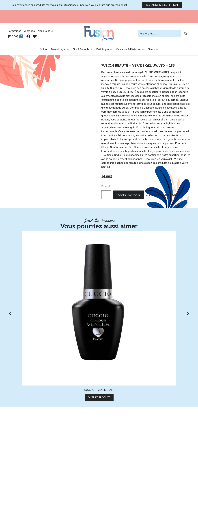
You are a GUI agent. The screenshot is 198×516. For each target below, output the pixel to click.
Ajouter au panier (128, 194)
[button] (162, 195)
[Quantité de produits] (106, 195)
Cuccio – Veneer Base (99, 389)
